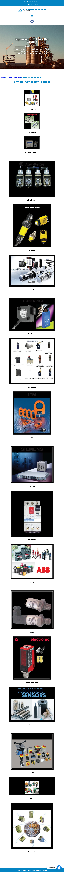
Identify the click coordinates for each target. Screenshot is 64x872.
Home (3, 78)
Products (9, 78)
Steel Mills (17, 78)
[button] (32, 16)
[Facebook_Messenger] (59, 867)
